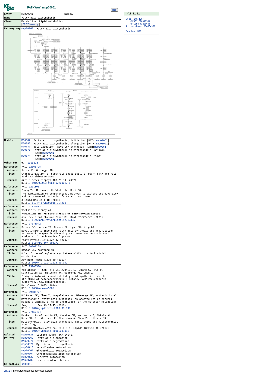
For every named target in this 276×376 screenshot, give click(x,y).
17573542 (35, 224)
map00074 (27, 344)
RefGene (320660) (140, 24)
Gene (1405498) (135, 19)
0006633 (32, 163)
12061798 (35, 167)
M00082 (25, 140)
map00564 (27, 354)
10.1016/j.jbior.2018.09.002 (47, 263)
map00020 (27, 334)
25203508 (35, 266)
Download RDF (133, 31)
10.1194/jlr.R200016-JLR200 (46, 203)
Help (114, 10)
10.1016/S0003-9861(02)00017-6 (48, 183)
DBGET (8, 371)
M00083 (25, 143)
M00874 (25, 156)
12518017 (35, 187)
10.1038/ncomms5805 (40, 288)
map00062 (27, 338)
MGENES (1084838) (140, 21)
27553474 (35, 312)
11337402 (35, 206)
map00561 (27, 350)
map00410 (27, 347)
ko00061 (26, 364)
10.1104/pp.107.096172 (42, 243)
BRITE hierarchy (30, 24)
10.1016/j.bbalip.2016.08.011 (48, 331)
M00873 (25, 150)
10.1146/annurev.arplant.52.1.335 (51, 220)
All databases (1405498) (140, 26)
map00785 (27, 360)
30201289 (35, 246)
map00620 (27, 357)
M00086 (25, 146)
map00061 (27, 28)
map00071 (27, 341)
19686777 (35, 292)
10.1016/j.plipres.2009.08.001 (48, 308)
